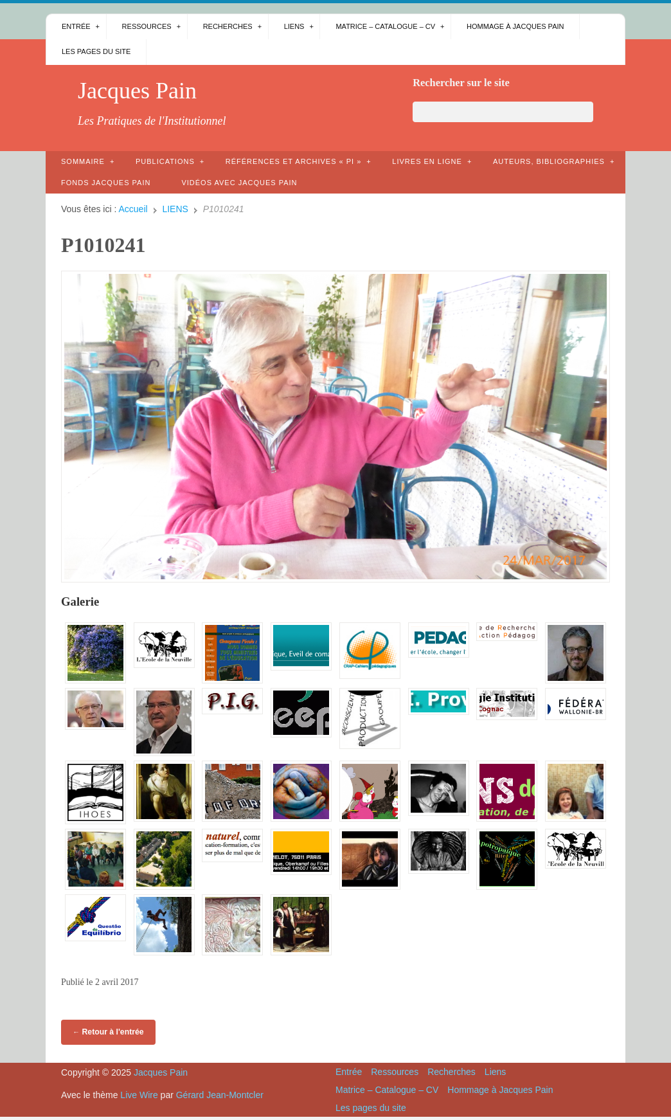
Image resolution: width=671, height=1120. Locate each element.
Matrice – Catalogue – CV (385, 26)
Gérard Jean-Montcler (220, 1095)
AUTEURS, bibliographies (549, 161)
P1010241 (103, 245)
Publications (165, 161)
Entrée (76, 26)
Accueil (133, 209)
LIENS (175, 209)
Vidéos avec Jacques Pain (239, 182)
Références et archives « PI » (294, 161)
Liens (294, 26)
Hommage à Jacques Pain (515, 26)
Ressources (147, 26)
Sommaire (83, 161)
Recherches (228, 26)
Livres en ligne (427, 161)
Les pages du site (96, 51)
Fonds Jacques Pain (105, 182)
